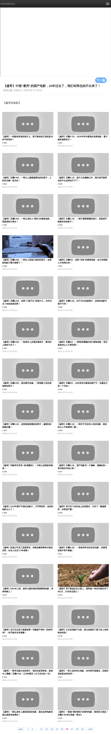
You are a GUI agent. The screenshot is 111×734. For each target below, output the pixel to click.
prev (21, 729)
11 (41, 729)
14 (57, 729)
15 (62, 729)
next (90, 729)
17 (72, 729)
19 (82, 729)
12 (47, 729)
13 (52, 729)
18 (77, 729)
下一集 (101, 80)
